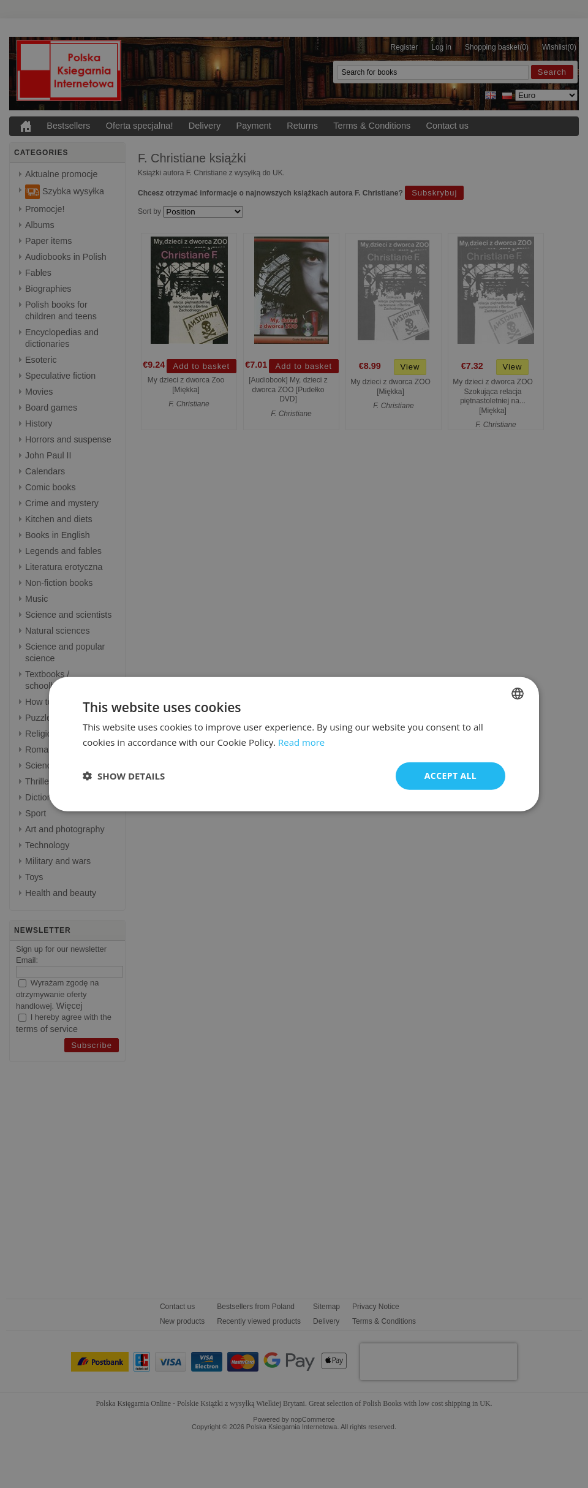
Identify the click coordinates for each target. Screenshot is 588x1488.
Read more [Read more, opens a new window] (301, 742)
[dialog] (294, 744)
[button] (124, 775)
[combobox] (517, 694)
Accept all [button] (450, 775)
